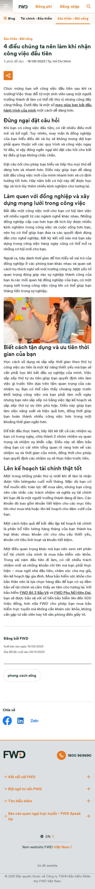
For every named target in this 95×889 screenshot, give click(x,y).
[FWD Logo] (23, 7)
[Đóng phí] (44, 6)
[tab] (9, 18)
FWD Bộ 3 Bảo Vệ (34, 592)
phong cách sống (22, 675)
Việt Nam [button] (61, 847)
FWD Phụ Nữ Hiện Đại (72, 592)
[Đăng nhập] (69, 6)
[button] (44, 6)
